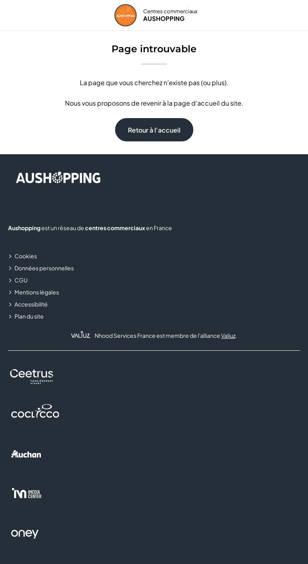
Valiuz (228, 335)
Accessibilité (31, 304)
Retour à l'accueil (154, 130)
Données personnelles (44, 268)
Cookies (25, 256)
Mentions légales (36, 292)
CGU (21, 280)
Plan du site (29, 316)
